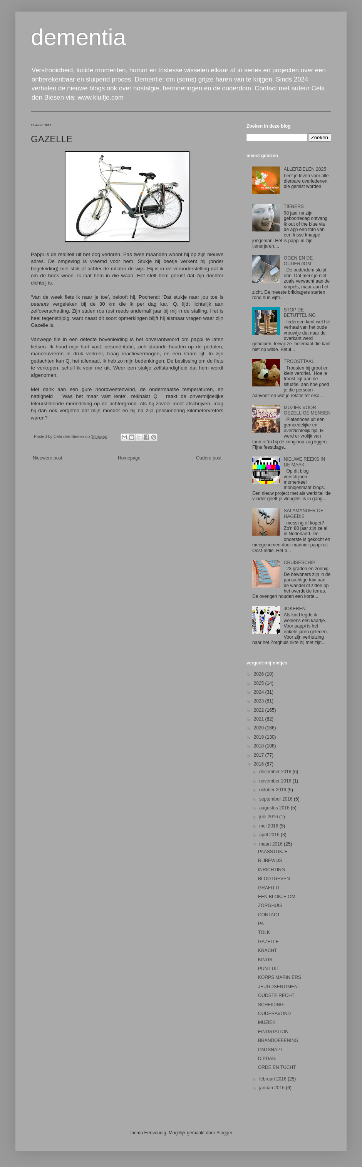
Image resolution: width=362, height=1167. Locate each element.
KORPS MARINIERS (279, 977)
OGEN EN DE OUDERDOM (298, 260)
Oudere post (208, 458)
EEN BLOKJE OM (276, 896)
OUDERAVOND (274, 1013)
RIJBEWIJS (270, 860)
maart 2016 (271, 844)
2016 (259, 764)
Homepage (129, 458)
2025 (259, 683)
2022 (259, 710)
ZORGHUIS (270, 905)
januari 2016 (272, 1087)
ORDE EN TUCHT (277, 1067)
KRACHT (267, 950)
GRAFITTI (268, 888)
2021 (259, 719)
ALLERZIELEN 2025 (305, 169)
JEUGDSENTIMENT (279, 986)
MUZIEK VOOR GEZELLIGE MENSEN (307, 410)
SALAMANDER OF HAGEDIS (303, 513)
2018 (259, 746)
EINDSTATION (273, 1031)
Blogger (224, 1132)
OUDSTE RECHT (276, 995)
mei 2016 (269, 826)
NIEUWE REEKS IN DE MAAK (304, 461)
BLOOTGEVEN (274, 878)
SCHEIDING (271, 1004)
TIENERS (294, 206)
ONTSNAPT (270, 1049)
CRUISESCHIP (299, 562)
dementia (78, 37)
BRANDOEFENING (278, 1040)
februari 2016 (273, 1079)
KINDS (265, 959)
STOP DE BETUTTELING (300, 312)
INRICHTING (271, 869)
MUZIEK (266, 1022)
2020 (259, 728)
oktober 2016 (273, 789)
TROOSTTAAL (299, 361)
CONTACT (269, 914)
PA (261, 923)
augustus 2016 (275, 808)
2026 (259, 674)
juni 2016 (269, 816)
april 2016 (270, 834)
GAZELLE (268, 941)
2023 (259, 701)
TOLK (264, 932)
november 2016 (276, 781)
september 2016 (276, 799)
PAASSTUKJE (273, 851)
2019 (259, 737)
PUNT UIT (268, 968)
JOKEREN (295, 608)
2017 (259, 755)
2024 (259, 692)
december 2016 (276, 771)
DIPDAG (267, 1058)
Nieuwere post (47, 458)
